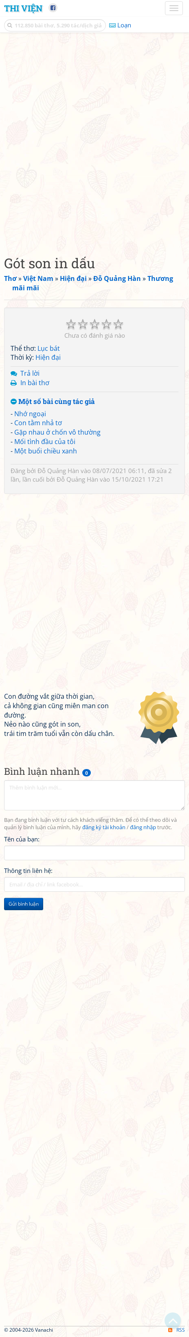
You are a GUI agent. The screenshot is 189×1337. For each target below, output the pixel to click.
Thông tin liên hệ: (28, 870)
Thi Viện (23, 8)
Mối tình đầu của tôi (44, 441)
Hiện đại (48, 357)
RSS (176, 1329)
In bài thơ (34, 382)
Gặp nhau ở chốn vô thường (57, 432)
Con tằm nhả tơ (38, 422)
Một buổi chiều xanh (45, 450)
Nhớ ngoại (30, 413)
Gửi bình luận (24, 903)
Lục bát (48, 348)
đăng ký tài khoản (103, 827)
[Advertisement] (94, 142)
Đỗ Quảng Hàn (58, 471)
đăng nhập (143, 827)
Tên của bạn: (22, 839)
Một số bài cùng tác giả (53, 402)
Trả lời (30, 373)
